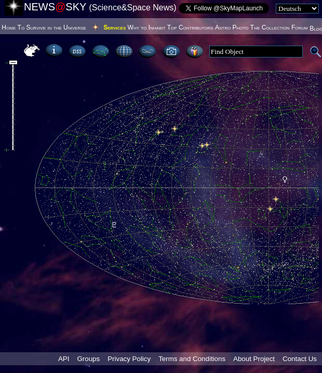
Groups (88, 359)
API (63, 359)
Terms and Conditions (191, 359)
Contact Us (300, 359)
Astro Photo (232, 27)
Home (9, 27)
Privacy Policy (129, 359)
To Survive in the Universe (52, 27)
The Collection (270, 27)
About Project (254, 359)
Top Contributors (190, 27)
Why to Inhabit (147, 27)
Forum (299, 27)
